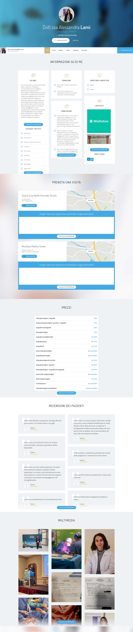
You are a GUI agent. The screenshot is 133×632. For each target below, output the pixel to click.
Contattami (75, 40)
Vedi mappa (90, 200)
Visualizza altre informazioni (33, 124)
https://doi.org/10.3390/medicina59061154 (68, 126)
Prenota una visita (125, 50)
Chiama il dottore (29, 205)
